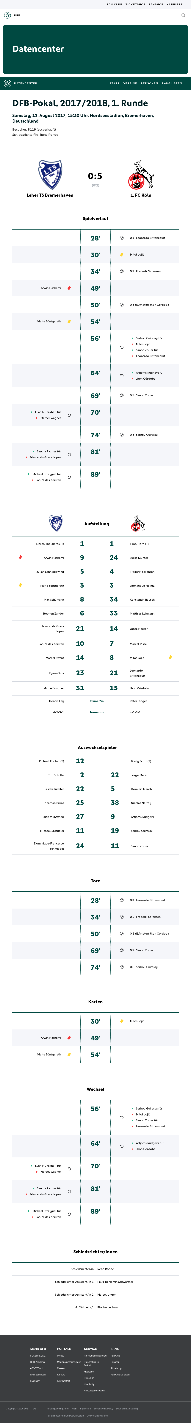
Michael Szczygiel (44, 474)
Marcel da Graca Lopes (45, 457)
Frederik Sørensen (148, 271)
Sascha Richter (46, 451)
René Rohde (49, 135)
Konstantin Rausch (142, 599)
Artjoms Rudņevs (147, 372)
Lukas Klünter (139, 557)
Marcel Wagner (50, 418)
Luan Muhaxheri (45, 412)
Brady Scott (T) (141, 761)
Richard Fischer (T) (51, 761)
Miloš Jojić (137, 254)
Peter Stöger (138, 701)
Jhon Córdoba (159, 304)
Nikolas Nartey (141, 803)
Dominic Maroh (141, 789)
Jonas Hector (139, 628)
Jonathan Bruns (53, 803)
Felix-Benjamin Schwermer (115, 1281)
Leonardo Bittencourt (150, 237)
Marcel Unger (106, 1294)
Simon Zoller (144, 350)
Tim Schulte (56, 775)
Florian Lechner (107, 1307)
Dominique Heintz (142, 585)
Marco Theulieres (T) (50, 543)
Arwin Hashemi (51, 288)
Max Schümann (54, 599)
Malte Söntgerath (49, 321)
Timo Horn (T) (139, 543)
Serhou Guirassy (147, 338)
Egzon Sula (56, 673)
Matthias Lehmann (142, 613)
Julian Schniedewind (50, 571)
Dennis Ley (56, 701)
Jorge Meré (139, 775)
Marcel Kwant (55, 658)
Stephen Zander (53, 613)
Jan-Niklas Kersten (48, 480)
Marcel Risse (138, 644)
